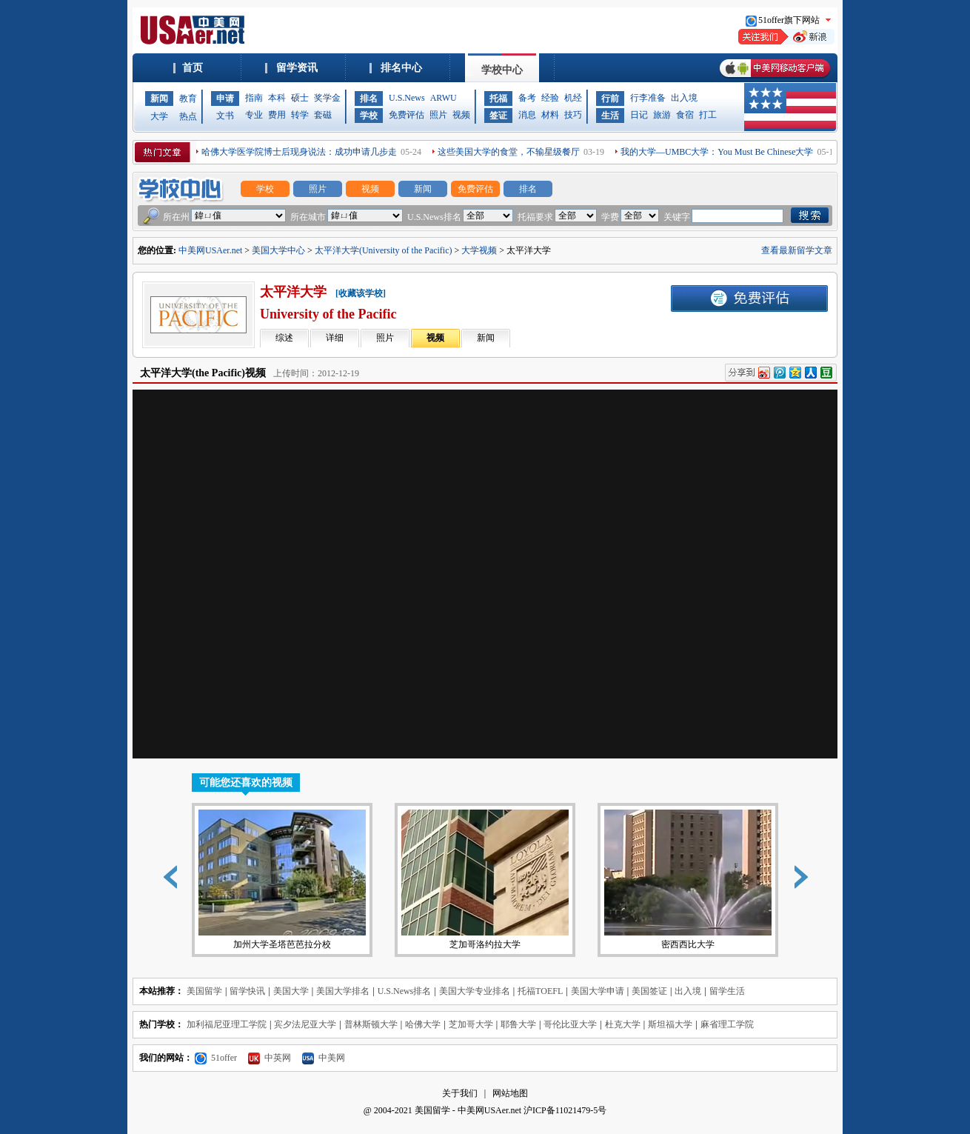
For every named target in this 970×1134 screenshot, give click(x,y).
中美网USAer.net (210, 250)
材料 (550, 115)
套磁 (323, 115)
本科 (277, 98)
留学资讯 (297, 67)
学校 (369, 115)
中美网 (323, 1058)
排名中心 (401, 67)
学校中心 (502, 70)
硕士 (300, 98)
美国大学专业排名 (474, 991)
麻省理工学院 (727, 1024)
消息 (527, 115)
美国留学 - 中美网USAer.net (468, 1110)
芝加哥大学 (471, 1024)
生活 (610, 115)
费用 (277, 115)
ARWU (443, 98)
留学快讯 (247, 991)
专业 (254, 115)
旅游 (662, 115)
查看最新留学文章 (796, 250)
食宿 (685, 115)
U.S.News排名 (405, 991)
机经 (573, 98)
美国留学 (204, 991)
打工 (708, 115)
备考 (527, 98)
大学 (159, 116)
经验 (550, 98)
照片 (438, 115)
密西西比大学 (688, 880)
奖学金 (327, 98)
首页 (192, 67)
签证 (498, 115)
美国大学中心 (278, 250)
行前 (610, 98)
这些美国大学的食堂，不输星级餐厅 (509, 152)
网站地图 (510, 1093)
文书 (225, 115)
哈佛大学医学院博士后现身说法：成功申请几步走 (299, 152)
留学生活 (727, 991)
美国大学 (291, 991)
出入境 (684, 98)
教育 (188, 98)
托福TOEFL (540, 991)
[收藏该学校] (360, 293)
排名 (369, 98)
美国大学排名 (342, 991)
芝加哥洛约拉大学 (485, 880)
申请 (225, 98)
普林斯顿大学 (371, 1024)
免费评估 (406, 115)
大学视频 (479, 250)
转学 (300, 115)
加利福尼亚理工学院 (227, 1024)
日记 (639, 115)
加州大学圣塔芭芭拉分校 (282, 880)
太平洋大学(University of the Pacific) (383, 250)
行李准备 (648, 98)
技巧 (573, 115)
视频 (461, 115)
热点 (188, 116)
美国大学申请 (597, 991)
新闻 (159, 98)
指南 (254, 98)
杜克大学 (622, 1024)
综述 (284, 338)
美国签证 (649, 991)
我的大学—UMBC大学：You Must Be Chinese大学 (717, 152)
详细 (335, 338)
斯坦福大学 (670, 1024)
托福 (498, 98)
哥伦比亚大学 (570, 1024)
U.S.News (407, 98)
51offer (216, 1058)
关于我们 (460, 1093)
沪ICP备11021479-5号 (565, 1110)
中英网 (269, 1058)
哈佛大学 (423, 1024)
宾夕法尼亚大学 (305, 1024)
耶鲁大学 (518, 1024)
